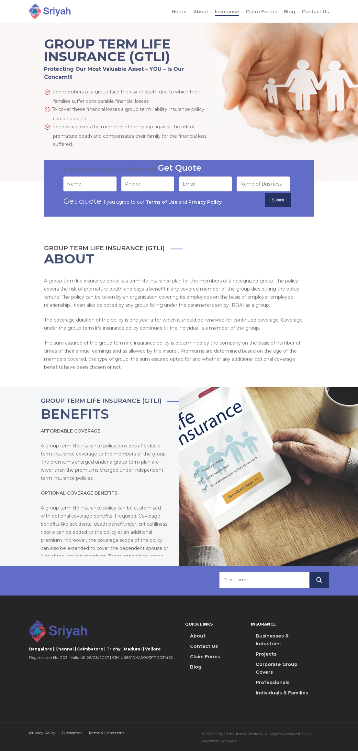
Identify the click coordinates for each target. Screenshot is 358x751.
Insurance (227, 11)
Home (179, 11)
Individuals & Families (282, 693)
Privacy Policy (42, 732)
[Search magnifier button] (319, 584)
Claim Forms (261, 11)
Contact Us (315, 11)
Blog (289, 11)
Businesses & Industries (272, 640)
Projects (266, 654)
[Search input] (264, 584)
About (200, 11)
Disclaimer (72, 732)
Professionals (272, 682)
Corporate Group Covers (276, 668)
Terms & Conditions (106, 732)
